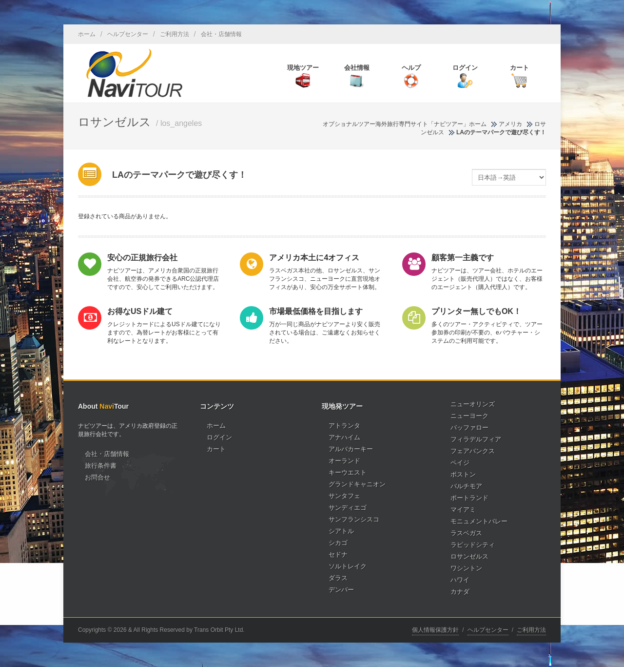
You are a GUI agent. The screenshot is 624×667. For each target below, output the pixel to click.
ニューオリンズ (472, 404)
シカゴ (338, 542)
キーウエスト (348, 472)
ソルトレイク (348, 566)
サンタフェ (344, 496)
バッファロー (469, 427)
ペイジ (459, 462)
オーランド (344, 460)
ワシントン (466, 568)
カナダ (459, 591)
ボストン (463, 474)
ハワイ (459, 580)
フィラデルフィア (475, 439)
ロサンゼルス (469, 556)
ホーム (87, 34)
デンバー (341, 589)
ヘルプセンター (127, 34)
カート (216, 449)
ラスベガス (466, 533)
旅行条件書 (101, 465)
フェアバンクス (472, 451)
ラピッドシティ (472, 544)
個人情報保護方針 (435, 629)
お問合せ (97, 477)
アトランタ (344, 425)
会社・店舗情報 (221, 34)
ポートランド (469, 497)
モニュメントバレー (478, 521)
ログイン (219, 437)
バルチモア (466, 486)
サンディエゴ (348, 507)
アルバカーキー (351, 449)
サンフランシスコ (354, 519)
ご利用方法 (174, 34)
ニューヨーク (469, 415)
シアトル (341, 531)
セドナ (338, 554)
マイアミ (463, 509)
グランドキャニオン (357, 484)
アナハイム (344, 437)
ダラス (338, 578)
